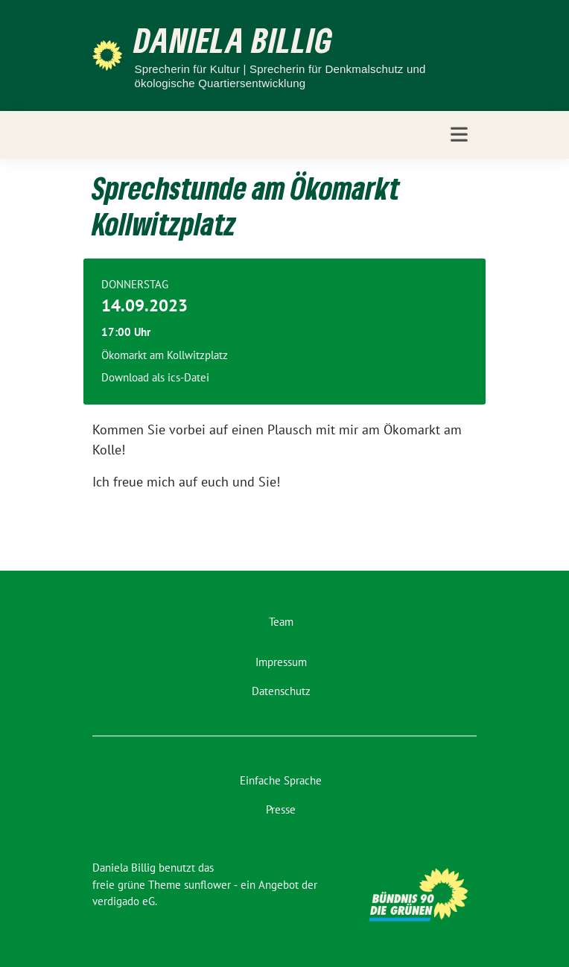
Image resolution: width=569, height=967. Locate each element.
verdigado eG (123, 901)
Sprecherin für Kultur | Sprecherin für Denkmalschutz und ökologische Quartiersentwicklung (279, 76)
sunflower (207, 885)
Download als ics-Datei (155, 377)
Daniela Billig (233, 40)
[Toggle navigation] (459, 134)
